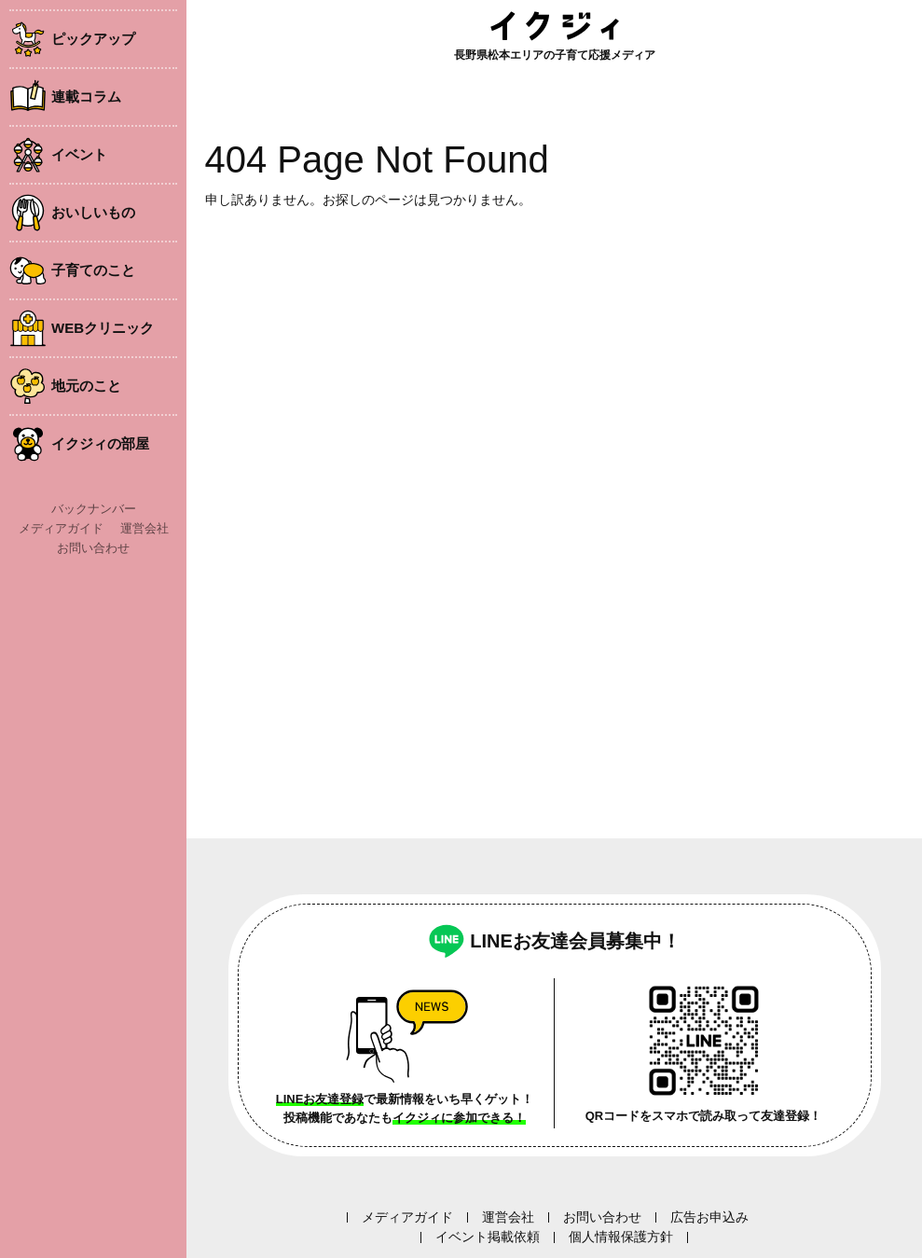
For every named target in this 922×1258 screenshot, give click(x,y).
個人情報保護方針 (621, 1236)
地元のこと (86, 386)
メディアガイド (61, 528)
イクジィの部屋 (100, 443)
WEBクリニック (102, 328)
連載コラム (86, 96)
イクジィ (554, 25)
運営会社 (144, 528)
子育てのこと (93, 270)
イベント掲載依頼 (487, 1236)
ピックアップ (93, 39)
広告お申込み (709, 1217)
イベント (79, 154)
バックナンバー (93, 509)
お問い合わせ (93, 548)
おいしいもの (93, 212)
